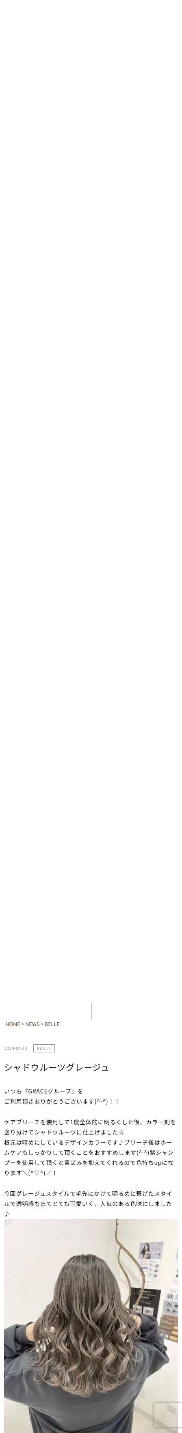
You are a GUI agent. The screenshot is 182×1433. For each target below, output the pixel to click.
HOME (12, 1024)
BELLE (52, 1024)
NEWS (32, 1024)
